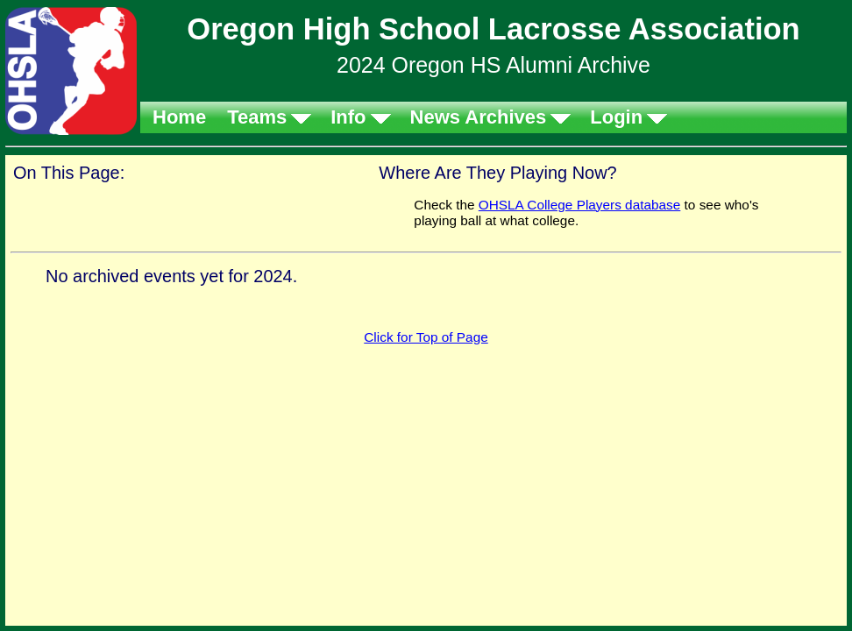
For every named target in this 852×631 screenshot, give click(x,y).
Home (179, 117)
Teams (257, 117)
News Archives (478, 117)
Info (348, 117)
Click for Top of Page (425, 337)
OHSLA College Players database (580, 204)
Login (616, 117)
